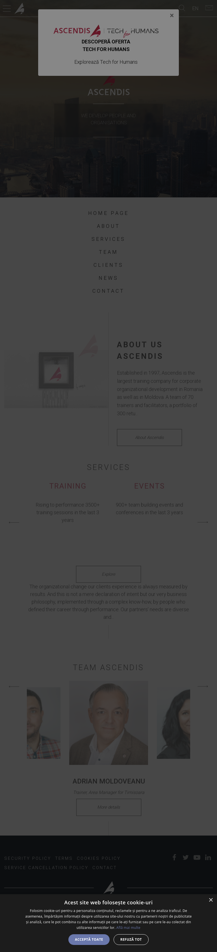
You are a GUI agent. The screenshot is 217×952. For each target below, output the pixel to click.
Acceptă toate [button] (89, 939)
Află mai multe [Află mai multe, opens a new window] (128, 927)
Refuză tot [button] (131, 939)
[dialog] (108, 923)
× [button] (211, 900)
